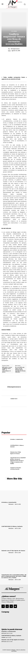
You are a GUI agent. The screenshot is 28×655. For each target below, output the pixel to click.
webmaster (11, 504)
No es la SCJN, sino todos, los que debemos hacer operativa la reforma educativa (20, 370)
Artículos (3, 633)
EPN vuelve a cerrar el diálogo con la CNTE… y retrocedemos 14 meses (7, 370)
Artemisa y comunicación (16, 439)
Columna (14, 31)
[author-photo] (4, 504)
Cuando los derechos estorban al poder (15, 468)
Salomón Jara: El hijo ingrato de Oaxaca (15, 452)
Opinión (3, 637)
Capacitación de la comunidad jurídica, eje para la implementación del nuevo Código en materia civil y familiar (18, 460)
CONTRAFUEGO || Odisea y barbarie (11, 526)
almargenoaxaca (15, 48)
